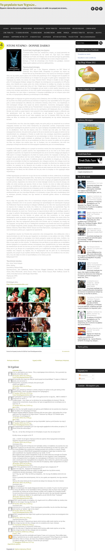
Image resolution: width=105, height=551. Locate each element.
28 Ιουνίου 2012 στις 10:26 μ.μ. (22, 497)
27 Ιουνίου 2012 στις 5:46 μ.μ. (22, 418)
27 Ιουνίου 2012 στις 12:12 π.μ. (23, 393)
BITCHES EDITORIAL (59, 37)
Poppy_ (15, 533)
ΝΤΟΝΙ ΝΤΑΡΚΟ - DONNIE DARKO (28, 45)
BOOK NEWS (27, 28)
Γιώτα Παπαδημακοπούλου (21, 377)
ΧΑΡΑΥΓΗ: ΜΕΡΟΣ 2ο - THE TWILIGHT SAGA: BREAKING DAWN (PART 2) (95, 231)
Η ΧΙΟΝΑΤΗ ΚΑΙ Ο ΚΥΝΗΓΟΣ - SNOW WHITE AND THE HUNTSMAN (93, 283)
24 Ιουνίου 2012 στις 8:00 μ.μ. (22, 386)
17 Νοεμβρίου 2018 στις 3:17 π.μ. (23, 542)
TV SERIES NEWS (36, 33)
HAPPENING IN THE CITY (19, 37)
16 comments (65, 351)
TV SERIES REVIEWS (22, 33)
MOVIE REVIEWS (64, 28)
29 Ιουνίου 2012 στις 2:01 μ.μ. (22, 518)
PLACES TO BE (73, 37)
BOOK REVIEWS (16, 28)
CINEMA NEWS (91, 28)
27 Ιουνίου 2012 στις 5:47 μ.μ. (22, 423)
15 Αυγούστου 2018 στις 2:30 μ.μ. (23, 532)
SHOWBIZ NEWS (49, 33)
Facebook (101, 9)
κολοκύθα (16, 370)
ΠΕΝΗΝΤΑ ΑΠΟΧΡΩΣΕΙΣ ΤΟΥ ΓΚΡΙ (94, 182)
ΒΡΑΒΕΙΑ (6, 37)
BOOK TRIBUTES (51, 28)
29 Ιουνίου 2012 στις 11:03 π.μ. (23, 504)
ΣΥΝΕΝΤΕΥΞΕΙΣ (35, 37)
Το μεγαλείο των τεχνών (84, 54)
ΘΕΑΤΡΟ (99, 33)
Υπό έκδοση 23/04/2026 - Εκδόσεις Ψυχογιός (95, 298)
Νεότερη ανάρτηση (13, 360)
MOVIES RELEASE (78, 28)
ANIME (59, 33)
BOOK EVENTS (39, 28)
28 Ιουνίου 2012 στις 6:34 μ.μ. (22, 463)
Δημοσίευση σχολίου (14, 544)
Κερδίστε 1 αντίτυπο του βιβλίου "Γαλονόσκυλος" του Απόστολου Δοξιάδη (94, 197)
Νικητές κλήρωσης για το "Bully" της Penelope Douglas (94, 214)
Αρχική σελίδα (37, 360)
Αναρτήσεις (83, 375)
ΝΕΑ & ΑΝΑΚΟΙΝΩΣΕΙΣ (87, 37)
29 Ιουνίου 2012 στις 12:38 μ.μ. (22, 511)
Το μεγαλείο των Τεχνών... (18, 4)
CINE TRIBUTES (8, 33)
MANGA (66, 33)
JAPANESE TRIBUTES (78, 33)
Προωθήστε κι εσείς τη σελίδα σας (87, 57)
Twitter (93, 9)
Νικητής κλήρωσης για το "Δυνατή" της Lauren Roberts (94, 330)
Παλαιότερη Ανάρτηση (62, 360)
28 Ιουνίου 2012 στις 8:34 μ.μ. (22, 482)
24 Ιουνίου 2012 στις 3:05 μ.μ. (22, 376)
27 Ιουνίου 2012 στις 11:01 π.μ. (23, 405)
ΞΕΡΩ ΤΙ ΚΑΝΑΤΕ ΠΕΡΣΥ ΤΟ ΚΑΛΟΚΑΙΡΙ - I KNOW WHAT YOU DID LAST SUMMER (94, 265)
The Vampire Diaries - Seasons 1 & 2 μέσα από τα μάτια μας (94, 248)
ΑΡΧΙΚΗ (6, 28)
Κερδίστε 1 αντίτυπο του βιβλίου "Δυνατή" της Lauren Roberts (94, 313)
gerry (14, 388)
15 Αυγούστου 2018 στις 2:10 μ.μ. (23, 525)
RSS (97, 9)
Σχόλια (82, 378)
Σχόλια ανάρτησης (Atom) (23, 549)
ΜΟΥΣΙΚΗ (90, 33)
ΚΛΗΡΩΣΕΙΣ (47, 37)
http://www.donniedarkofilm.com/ (17, 284)
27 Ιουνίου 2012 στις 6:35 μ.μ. (22, 442)
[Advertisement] (52, 19)
